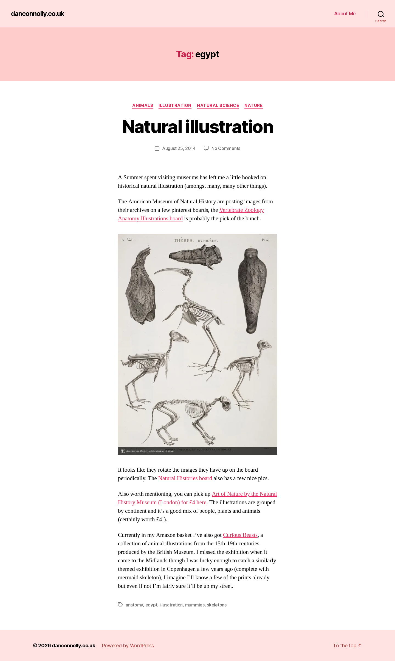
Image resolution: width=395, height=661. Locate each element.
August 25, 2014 (179, 148)
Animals (142, 105)
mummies (195, 605)
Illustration (175, 105)
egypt (151, 605)
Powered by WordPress (128, 645)
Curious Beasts (240, 535)
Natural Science (218, 105)
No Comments (225, 148)
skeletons (217, 605)
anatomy (134, 605)
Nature (253, 105)
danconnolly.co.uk (37, 13)
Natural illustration (197, 126)
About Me (345, 13)
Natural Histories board (185, 478)
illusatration (171, 605)
